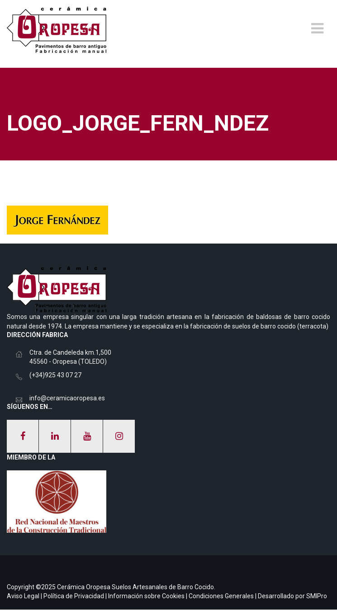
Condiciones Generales (221, 596)
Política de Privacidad (73, 596)
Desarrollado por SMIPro (292, 596)
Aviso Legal (23, 596)
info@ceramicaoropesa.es (67, 398)
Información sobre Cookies (146, 596)
